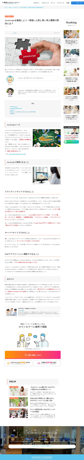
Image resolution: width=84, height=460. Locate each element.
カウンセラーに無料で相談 (23, 111)
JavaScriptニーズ (13, 106)
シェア (14, 32)
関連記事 (12, 113)
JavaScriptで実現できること (16, 108)
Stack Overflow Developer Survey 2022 (17, 154)
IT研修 (67, 2)
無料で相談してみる (32, 353)
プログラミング (45, 2)
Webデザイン (36, 2)
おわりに (12, 110)
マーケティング (60, 2)
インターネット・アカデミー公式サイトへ (42, 444)
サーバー (53, 2)
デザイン (10, 7)
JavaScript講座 (21, 310)
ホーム (6, 7)
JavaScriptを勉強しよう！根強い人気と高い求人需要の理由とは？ (32, 7)
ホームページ (16, 7)
